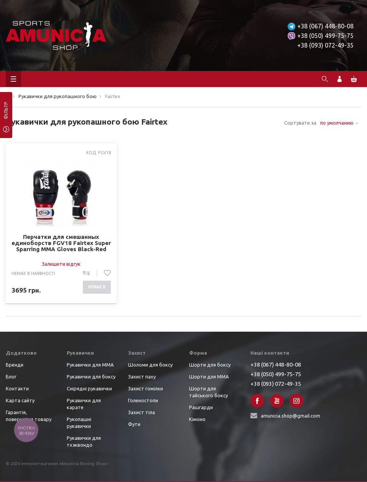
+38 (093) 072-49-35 (325, 45)
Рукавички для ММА (90, 364)
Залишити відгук (61, 263)
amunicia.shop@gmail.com (290, 415)
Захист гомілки (145, 388)
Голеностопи (143, 400)
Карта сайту (20, 400)
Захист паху (142, 376)
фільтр (5, 113)
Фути (134, 424)
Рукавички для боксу (91, 376)
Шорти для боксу (209, 364)
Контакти (17, 388)
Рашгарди (201, 407)
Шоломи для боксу (150, 364)
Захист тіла (141, 412)
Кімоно (197, 419)
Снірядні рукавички (89, 388)
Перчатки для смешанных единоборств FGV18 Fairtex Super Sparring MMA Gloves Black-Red (61, 243)
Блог (11, 376)
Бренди (14, 364)
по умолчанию (337, 122)
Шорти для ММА (209, 376)
